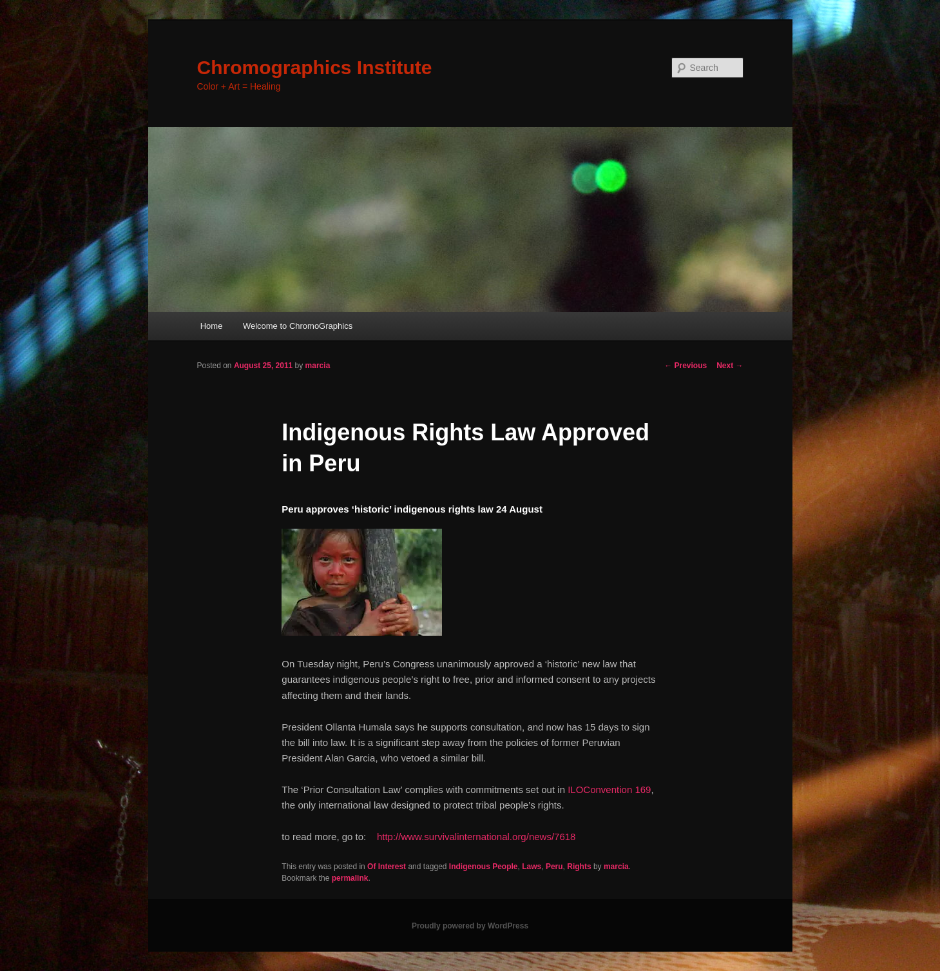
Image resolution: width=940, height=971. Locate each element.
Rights (579, 866)
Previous (685, 365)
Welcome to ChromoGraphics (297, 326)
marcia (318, 365)
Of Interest (386, 866)
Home (211, 326)
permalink (350, 878)
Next (729, 365)
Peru (554, 866)
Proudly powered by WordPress (470, 925)
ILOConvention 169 (609, 789)
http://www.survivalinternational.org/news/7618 (476, 836)
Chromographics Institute (314, 67)
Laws (531, 866)
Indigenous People (483, 866)
